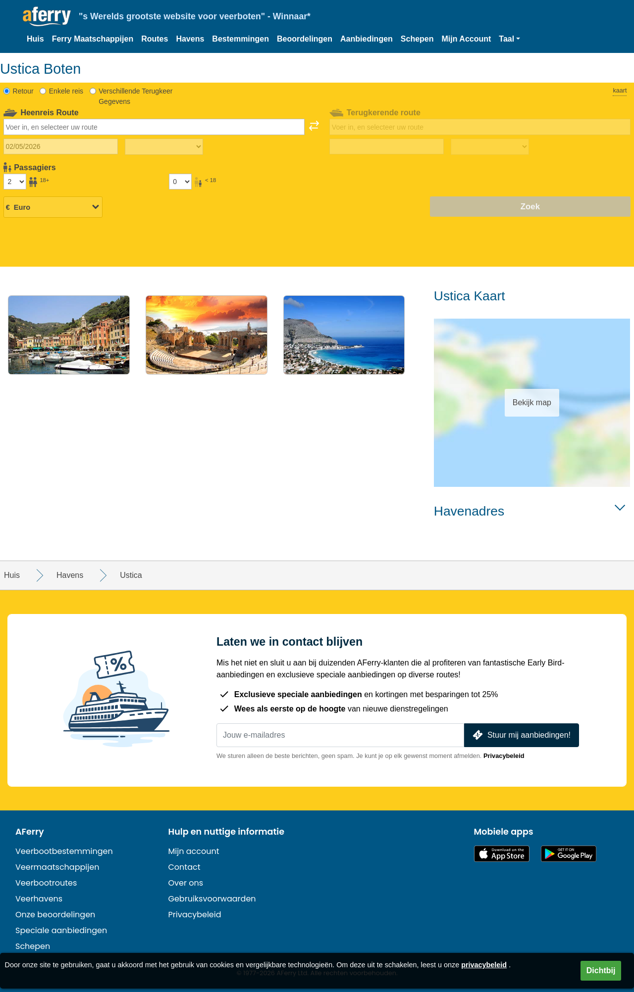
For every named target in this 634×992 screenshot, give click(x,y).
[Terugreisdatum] (386, 146)
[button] (509, 39)
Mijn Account (466, 39)
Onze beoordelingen (55, 914)
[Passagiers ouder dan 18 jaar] (14, 181)
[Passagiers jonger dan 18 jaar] (180, 181)
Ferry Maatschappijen (93, 39)
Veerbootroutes (46, 883)
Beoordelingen (304, 39)
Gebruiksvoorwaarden (212, 898)
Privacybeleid (504, 755)
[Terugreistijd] (490, 147)
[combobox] (154, 127)
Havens (190, 39)
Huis (35, 39)
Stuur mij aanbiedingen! (521, 735)
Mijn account (193, 851)
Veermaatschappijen (57, 867)
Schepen (417, 39)
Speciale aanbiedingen (61, 930)
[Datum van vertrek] (60, 146)
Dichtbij (601, 970)
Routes (154, 39)
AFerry (29, 832)
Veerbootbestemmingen (64, 851)
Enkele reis (66, 91)
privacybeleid (484, 965)
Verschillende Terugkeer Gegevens (135, 96)
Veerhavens (38, 898)
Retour (23, 91)
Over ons (186, 883)
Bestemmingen (240, 39)
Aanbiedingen (366, 39)
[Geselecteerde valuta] (53, 207)
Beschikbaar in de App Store (501, 854)
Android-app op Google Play (568, 854)
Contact (184, 867)
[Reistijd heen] (164, 147)
